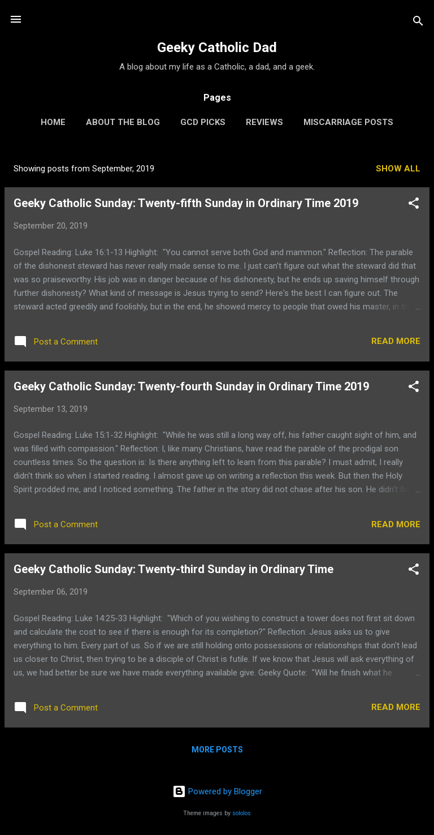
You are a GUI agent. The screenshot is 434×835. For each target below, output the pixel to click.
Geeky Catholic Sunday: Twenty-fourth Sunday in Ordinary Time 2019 (191, 386)
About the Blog (123, 122)
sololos (241, 813)
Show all (398, 168)
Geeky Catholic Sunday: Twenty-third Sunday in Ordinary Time (173, 569)
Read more (395, 341)
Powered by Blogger (217, 791)
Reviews (264, 122)
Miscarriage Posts (348, 122)
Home (53, 122)
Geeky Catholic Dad (217, 47)
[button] (413, 205)
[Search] (418, 23)
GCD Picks (202, 122)
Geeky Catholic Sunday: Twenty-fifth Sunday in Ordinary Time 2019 (186, 203)
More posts (217, 749)
